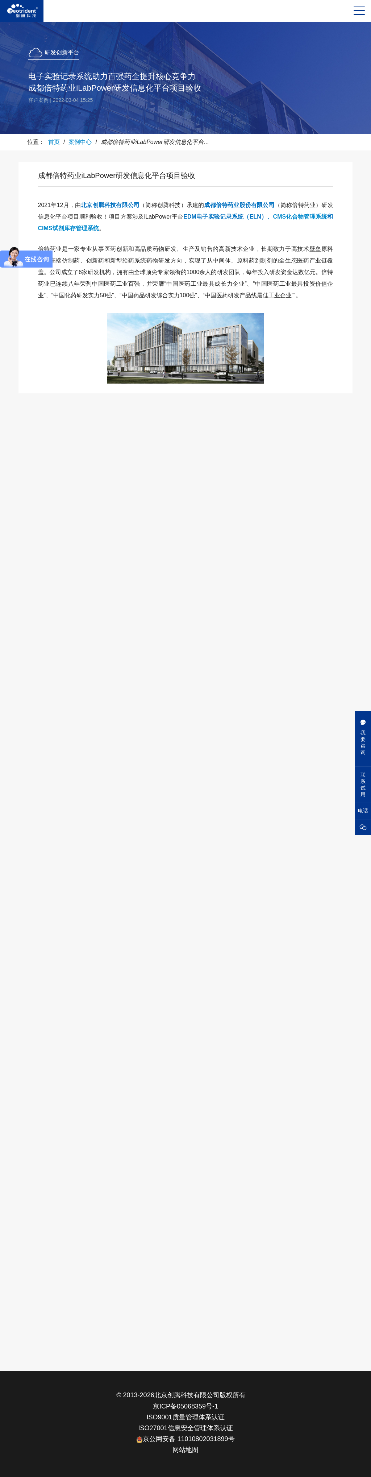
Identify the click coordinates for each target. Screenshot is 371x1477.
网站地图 (185, 1449)
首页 (54, 142)
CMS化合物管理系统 (300, 217)
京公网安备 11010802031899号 (185, 1439)
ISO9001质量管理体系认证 (185, 1417)
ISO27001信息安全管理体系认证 (185, 1428)
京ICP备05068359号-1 (185, 1406)
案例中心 (80, 142)
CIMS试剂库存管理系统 (68, 228)
